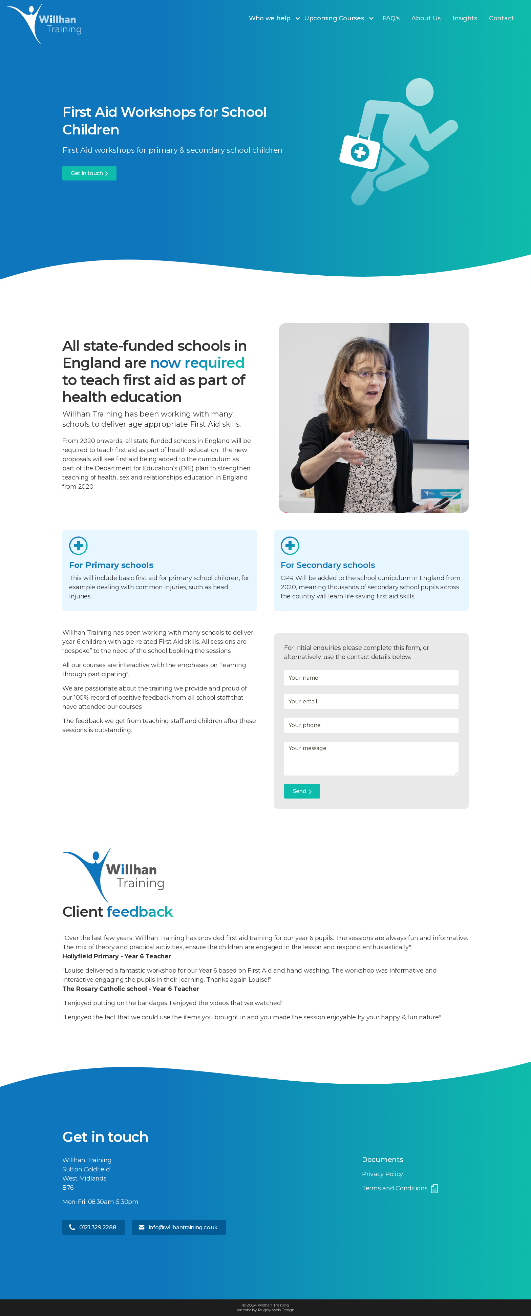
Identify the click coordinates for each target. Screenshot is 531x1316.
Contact (501, 18)
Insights (464, 18)
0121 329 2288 (97, 1227)
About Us (426, 18)
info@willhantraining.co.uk (183, 1227)
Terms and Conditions (395, 1188)
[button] (278, 18)
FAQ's (391, 18)
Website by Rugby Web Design (266, 1309)
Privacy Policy (382, 1174)
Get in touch (87, 173)
